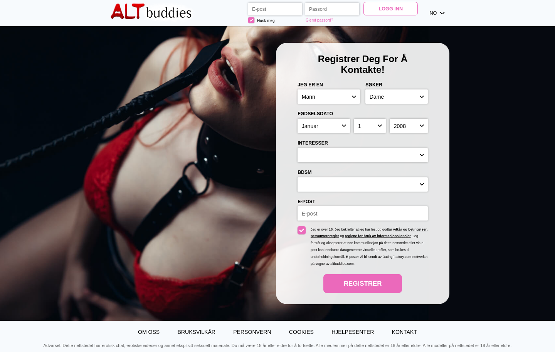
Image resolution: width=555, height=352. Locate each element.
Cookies (301, 332)
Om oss (149, 332)
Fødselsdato (315, 113)
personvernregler (325, 236)
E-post (306, 201)
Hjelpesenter (352, 332)
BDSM (304, 172)
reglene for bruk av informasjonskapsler (378, 236)
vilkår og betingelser (410, 229)
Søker (373, 85)
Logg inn (390, 9)
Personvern (252, 332)
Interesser (313, 143)
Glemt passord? (319, 20)
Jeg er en (310, 85)
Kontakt (404, 332)
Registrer (363, 283)
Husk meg (261, 20)
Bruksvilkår (196, 332)
